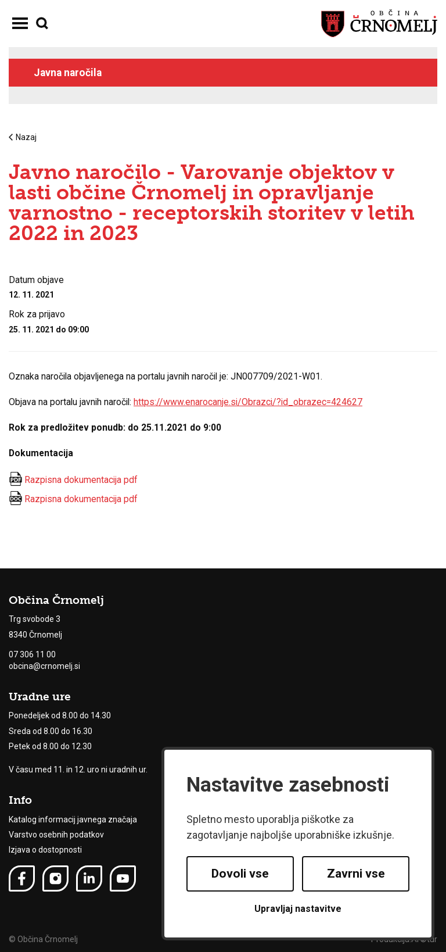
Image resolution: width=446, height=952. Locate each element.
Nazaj (23, 137)
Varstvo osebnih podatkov (56, 834)
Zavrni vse (356, 874)
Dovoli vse (240, 874)
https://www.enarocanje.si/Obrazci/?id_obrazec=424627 (248, 401)
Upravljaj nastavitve (297, 908)
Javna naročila (68, 72)
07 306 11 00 (32, 654)
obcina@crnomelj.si (44, 666)
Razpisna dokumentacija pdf (81, 479)
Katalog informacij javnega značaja (73, 819)
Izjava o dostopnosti (45, 849)
